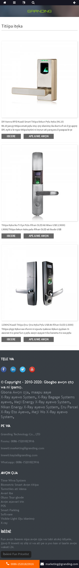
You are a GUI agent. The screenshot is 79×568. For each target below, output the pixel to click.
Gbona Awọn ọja (15, 392)
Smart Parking (10, 510)
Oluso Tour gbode (12, 497)
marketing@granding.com (27, 448)
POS (3, 506)
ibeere (11, 136)
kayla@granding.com (23, 455)
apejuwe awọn (39, 136)
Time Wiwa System (13, 480)
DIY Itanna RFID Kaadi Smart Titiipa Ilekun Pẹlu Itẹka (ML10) (32, 121)
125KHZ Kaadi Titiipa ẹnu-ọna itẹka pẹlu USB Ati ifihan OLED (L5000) (37, 324)
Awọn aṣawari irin (12, 502)
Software (7, 514)
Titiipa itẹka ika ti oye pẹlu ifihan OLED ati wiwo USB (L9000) (33, 225)
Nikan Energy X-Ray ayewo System (29, 407)
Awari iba (7, 493)
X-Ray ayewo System (18, 397)
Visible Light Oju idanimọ (17, 519)
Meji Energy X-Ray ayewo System (42, 401)
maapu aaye (41, 392)
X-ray (4, 523)
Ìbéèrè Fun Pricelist (16, 554)
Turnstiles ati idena (13, 489)
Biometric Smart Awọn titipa (20, 485)
